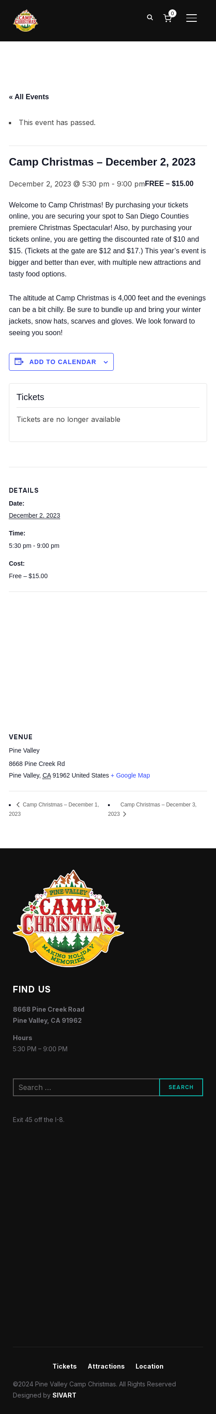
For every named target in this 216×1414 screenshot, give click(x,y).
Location (150, 1366)
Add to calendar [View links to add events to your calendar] (62, 361)
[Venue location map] (108, 656)
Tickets (64, 1366)
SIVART (64, 1395)
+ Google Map (130, 775)
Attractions (106, 1366)
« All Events (29, 97)
